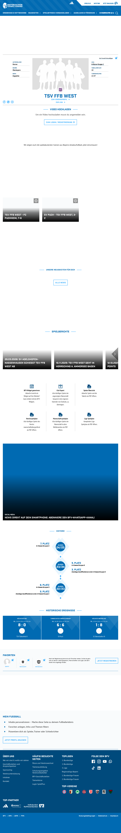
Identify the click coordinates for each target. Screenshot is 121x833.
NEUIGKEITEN (34, 13)
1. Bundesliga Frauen (70, 775)
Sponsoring (7, 770)
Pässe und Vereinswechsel (42, 763)
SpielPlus (87, 3)
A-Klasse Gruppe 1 (97, 64)
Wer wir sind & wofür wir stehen (16, 760)
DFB (10, 816)
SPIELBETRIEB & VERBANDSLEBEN (57, 13)
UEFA (16, 816)
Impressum (114, 816)
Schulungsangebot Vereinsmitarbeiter (40, 771)
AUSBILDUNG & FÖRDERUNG (85, 13)
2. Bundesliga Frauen (70, 779)
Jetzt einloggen (108, 3)
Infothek (97, 3)
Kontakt (6, 781)
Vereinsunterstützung (11, 773)
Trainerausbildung (39, 767)
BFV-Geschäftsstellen (40, 776)
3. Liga (64, 768)
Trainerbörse (37, 780)
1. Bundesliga (67, 760)
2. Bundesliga (67, 764)
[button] (4, 102)
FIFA (22, 816)
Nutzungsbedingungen (87, 816)
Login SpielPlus (38, 784)
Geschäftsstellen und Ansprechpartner (11, 765)
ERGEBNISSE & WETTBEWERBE (14, 13)
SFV (4, 816)
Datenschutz (102, 816)
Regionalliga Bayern (70, 771)
